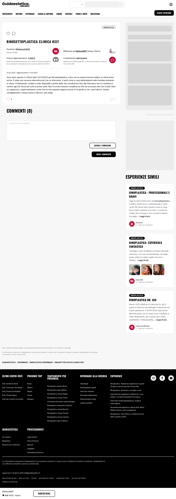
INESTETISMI (95, 13)
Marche (30, 445)
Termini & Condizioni (9, 482)
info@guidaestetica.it (32, 473)
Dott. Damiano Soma (10, 384)
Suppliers (30, 449)
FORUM (59, 13)
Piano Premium (33, 441)
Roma (29, 384)
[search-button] (121, 4)
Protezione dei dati (9, 478)
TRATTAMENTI (7, 13)
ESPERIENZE (30, 13)
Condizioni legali (62, 478)
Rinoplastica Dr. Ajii (142, 300)
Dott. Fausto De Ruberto (11, 391)
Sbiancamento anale (88, 399)
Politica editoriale (79, 478)
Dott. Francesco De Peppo (12, 387)
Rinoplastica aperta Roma (57, 386)
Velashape (84, 384)
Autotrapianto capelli (88, 387)
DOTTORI (19, 13)
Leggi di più (144, 216)
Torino (29, 395)
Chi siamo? (6, 437)
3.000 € (31, 58)
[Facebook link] (162, 378)
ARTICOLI (68, 13)
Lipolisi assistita (86, 403)
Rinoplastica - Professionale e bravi (149, 194)
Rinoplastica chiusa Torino (57, 398)
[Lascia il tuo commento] (61, 131)
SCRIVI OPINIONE (164, 12)
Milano (29, 387)
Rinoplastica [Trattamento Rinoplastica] (137, 188)
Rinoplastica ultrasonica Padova (59, 405)
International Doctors (35, 452)
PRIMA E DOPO (81, 13)
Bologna (30, 399)
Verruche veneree (87, 391)
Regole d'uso (24, 478)
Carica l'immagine (102, 145)
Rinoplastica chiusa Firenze (57, 413)
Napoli (29, 391)
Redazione (6, 441)
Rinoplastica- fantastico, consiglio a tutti (125, 390)
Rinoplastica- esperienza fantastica (145, 245)
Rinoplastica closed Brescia (57, 409)
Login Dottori (32, 437)
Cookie (34, 478)
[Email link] (171, 378)
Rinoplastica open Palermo (57, 421)
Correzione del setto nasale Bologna (61, 402)
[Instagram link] (153, 378)
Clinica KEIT (81, 51)
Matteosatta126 (23, 49)
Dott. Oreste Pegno (9, 395)
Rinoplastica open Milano (57, 390)
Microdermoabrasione (88, 395)
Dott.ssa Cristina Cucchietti (12, 399)
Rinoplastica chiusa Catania (58, 417)
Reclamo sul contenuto (11, 445)
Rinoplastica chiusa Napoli (57, 394)
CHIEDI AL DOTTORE (45, 13)
